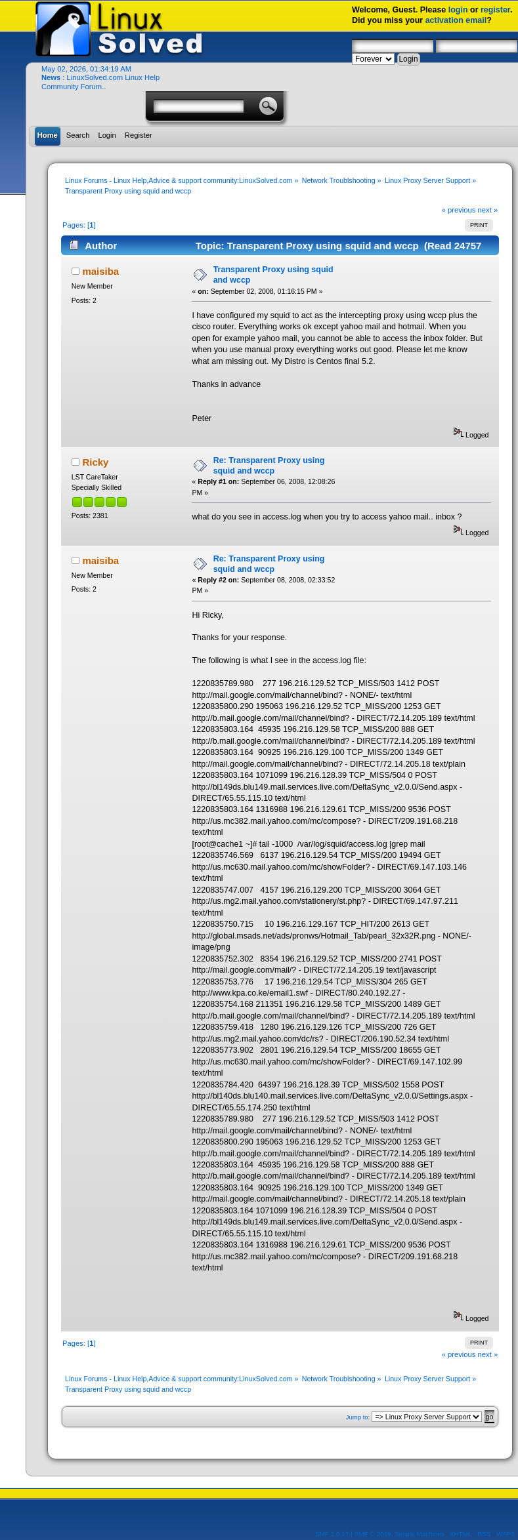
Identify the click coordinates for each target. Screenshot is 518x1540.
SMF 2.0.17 (332, 1533)
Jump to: (358, 1417)
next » (488, 210)
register (495, 9)
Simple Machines (419, 1533)
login (458, 9)
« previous (459, 210)
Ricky (95, 462)
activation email (456, 20)
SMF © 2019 (373, 1533)
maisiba (100, 271)
